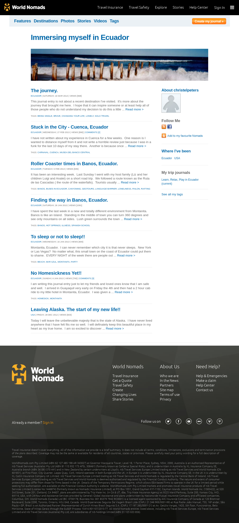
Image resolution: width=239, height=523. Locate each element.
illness (66, 225)
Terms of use (170, 395)
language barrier (106, 189)
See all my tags (172, 194)
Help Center (199, 7)
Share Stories (122, 399)
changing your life (73, 116)
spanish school (80, 225)
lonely (90, 116)
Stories (178, 7)
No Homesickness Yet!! (56, 273)
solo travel (102, 116)
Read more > (135, 109)
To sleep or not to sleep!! (58, 236)
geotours (88, 189)
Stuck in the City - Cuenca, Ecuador (69, 127)
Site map (167, 390)
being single (45, 116)
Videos (100, 21)
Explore (161, 7)
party (74, 262)
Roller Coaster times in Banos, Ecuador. (74, 163)
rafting (145, 189)
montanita (64, 262)
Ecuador (167, 158)
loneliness (124, 189)
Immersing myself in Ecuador (80, 37)
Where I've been (176, 151)
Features (22, 21)
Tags (114, 21)
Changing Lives (124, 395)
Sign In (219, 8)
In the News (169, 381)
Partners (166, 385)
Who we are (169, 376)
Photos (67, 21)
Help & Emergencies (211, 376)
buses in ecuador (56, 189)
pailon (136, 189)
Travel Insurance (110, 7)
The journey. (44, 90)
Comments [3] (86, 278)
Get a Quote (122, 381)
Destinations (46, 21)
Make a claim (206, 381)
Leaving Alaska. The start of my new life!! (75, 309)
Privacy (165, 399)
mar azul (51, 262)
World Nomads (24, 7)
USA (33, 315)
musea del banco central (75, 152)
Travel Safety (139, 7)
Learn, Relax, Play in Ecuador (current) (180, 181)
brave (56, 116)
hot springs (53, 225)
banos (41, 189)
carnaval (43, 152)
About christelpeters (180, 90)
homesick (43, 298)
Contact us (204, 390)
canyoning (74, 189)
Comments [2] (92, 132)
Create (117, 390)
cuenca (54, 152)
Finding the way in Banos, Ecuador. (69, 200)
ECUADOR (36, 96)
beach (41, 262)
